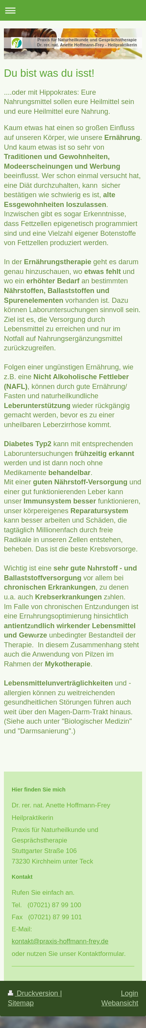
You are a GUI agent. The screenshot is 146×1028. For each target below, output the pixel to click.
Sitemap (21, 1003)
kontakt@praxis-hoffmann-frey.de (60, 941)
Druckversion (34, 993)
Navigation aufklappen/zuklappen (73, 10)
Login (129, 993)
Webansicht (119, 1003)
